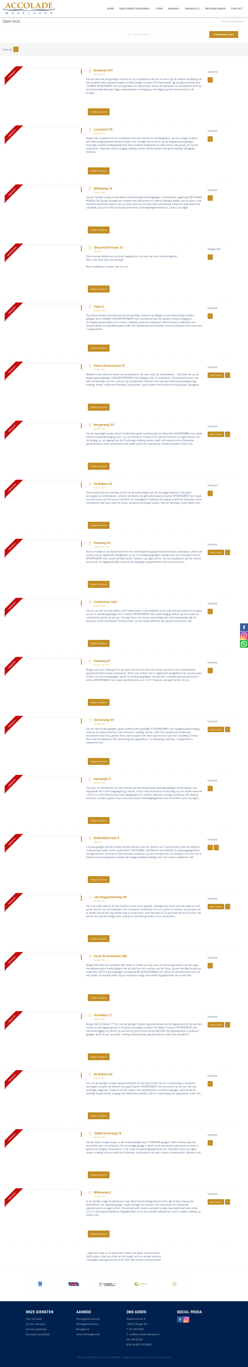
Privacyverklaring (163, 1357)
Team (159, 8)
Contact (237, 8)
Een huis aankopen (36, 1329)
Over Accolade (34, 1318)
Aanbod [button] (174, 8)
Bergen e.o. (192, 8)
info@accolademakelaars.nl (144, 1334)
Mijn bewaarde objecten (233, 21)
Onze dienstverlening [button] (135, 8)
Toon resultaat (223, 34)
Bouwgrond (82, 1329)
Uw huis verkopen (35, 1324)
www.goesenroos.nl (109, 1259)
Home (110, 8)
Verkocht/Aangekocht (88, 1334)
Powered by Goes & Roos (87, 1357)
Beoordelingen (215, 8)
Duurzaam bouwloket (38, 1334)
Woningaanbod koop (88, 1318)
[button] (16, 49)
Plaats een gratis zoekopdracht (142, 1253)
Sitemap (150, 1357)
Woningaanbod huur (87, 1324)
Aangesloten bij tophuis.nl (134, 1357)
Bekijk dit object (99, 111)
